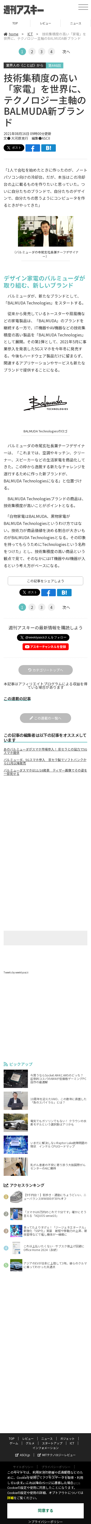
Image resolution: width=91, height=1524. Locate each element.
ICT (30, 33)
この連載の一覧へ (45, 718)
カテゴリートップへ (45, 670)
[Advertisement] (45, 820)
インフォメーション (46, 1448)
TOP (15, 23)
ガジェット (67, 1438)
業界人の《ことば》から (24, 65)
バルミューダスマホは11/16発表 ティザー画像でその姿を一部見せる (45, 772)
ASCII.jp (22, 1455)
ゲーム (13, 1443)
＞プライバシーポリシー (45, 1522)
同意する (45, 1510)
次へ (66, 51)
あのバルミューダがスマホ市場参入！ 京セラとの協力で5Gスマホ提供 (45, 751)
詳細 (10, 1498)
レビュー (45, 23)
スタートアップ (52, 1443)
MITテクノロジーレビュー (57, 1455)
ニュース (75, 23)
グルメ (30, 1443)
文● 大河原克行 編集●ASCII (27, 138)
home (11, 33)
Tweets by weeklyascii (16, 972)
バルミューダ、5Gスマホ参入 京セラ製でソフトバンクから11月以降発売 (45, 761)
